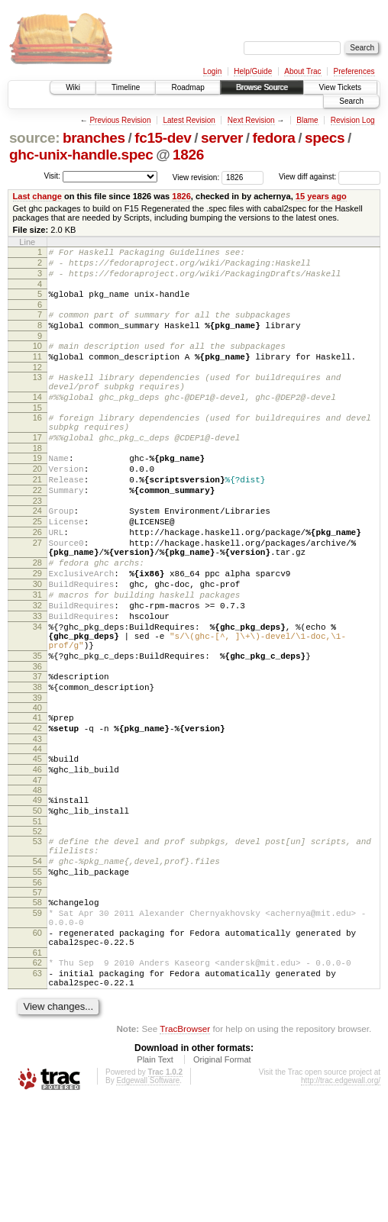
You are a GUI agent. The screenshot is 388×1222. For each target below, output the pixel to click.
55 (37, 972)
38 (37, 764)
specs (324, 138)
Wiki (73, 87)
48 (37, 879)
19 (37, 490)
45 (37, 843)
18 (37, 480)
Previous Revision (119, 120)
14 (37, 419)
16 (37, 442)
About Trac (302, 71)
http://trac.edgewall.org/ (340, 1202)
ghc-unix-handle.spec (81, 155)
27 (37, 590)
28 (37, 615)
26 (37, 577)
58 (37, 1005)
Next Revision (251, 120)
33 (37, 680)
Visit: (52, 176)
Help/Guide (253, 71)
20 (37, 503)
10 (37, 359)
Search (351, 101)
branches (94, 138)
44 (37, 833)
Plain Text (155, 1180)
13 (37, 395)
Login (212, 71)
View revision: (196, 176)
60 (37, 1042)
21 (37, 516)
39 (37, 777)
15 (37, 432)
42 (37, 810)
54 (37, 959)
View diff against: (329, 176)
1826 (188, 155)
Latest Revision (189, 120)
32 (37, 667)
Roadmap (187, 87)
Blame (307, 120)
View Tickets (340, 87)
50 (37, 902)
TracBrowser (185, 1150)
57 (37, 995)
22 (37, 529)
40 (37, 787)
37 (37, 751)
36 (37, 741)
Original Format (222, 1180)
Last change (37, 196)
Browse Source (262, 87)
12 (37, 385)
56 (37, 985)
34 (37, 693)
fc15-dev (162, 138)
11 (37, 372)
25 (37, 564)
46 (37, 856)
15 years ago (321, 196)
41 (37, 797)
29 (37, 628)
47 (37, 869)
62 (37, 1077)
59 (37, 1018)
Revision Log (353, 120)
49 (37, 889)
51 (37, 915)
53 (37, 935)
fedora (274, 138)
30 (37, 641)
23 (37, 542)
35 (37, 729)
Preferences (354, 71)
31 (37, 654)
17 (37, 467)
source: (34, 138)
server (222, 138)
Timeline (126, 87)
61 (37, 1067)
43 (37, 823)
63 (37, 1090)
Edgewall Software (147, 1202)
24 (37, 551)
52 (37, 925)
